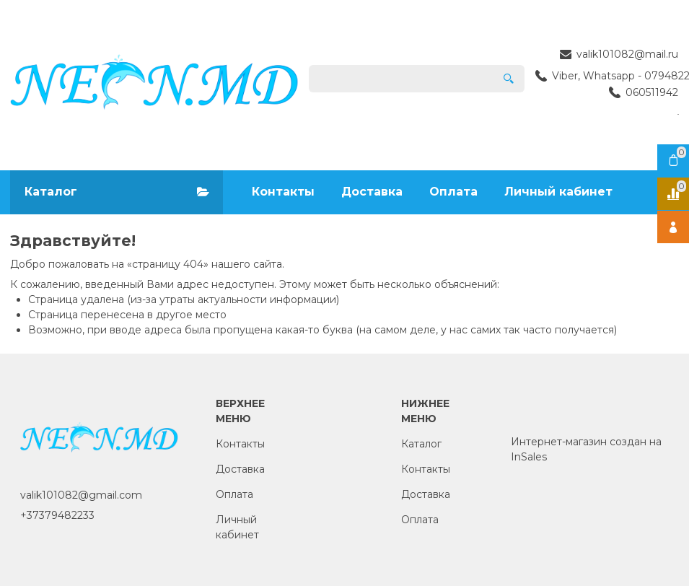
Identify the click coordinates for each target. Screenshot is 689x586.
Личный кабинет (558, 191)
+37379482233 (57, 515)
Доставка (372, 191)
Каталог (421, 443)
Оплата (453, 191)
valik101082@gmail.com (81, 495)
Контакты (283, 191)
